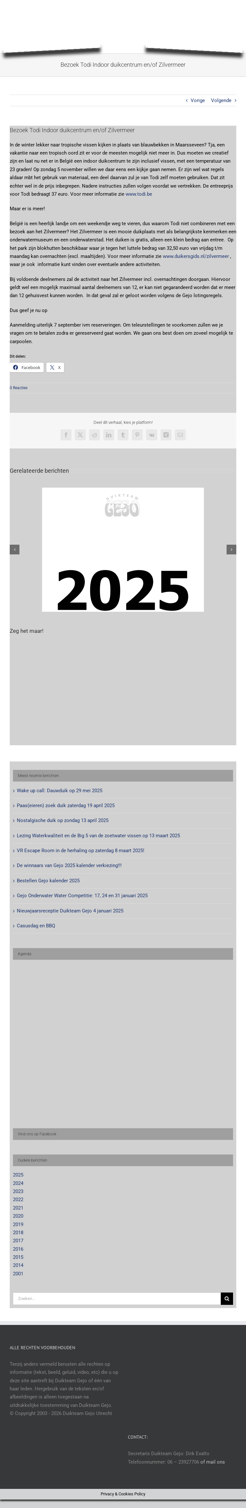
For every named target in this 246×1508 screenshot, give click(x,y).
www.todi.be (139, 194)
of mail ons (212, 1462)
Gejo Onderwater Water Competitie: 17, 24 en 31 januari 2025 (82, 896)
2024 (18, 1183)
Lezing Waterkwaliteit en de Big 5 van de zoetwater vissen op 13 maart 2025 (98, 836)
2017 (18, 1241)
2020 (18, 1216)
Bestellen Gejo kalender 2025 (48, 881)
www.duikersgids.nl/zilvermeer (196, 256)
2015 (18, 1257)
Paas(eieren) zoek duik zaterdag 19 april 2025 (66, 805)
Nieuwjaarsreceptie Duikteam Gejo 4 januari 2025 (70, 911)
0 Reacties (19, 388)
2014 (18, 1265)
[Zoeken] (227, 1299)
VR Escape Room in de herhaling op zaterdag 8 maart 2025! (80, 850)
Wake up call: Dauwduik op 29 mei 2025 (59, 791)
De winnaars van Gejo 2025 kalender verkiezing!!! (69, 865)
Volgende (221, 100)
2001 (18, 1274)
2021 (18, 1208)
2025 (18, 1175)
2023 (18, 1191)
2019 (18, 1224)
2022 (18, 1199)
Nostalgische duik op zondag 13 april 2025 (62, 820)
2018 (18, 1232)
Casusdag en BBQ (36, 926)
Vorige (198, 100)
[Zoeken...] (117, 1299)
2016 (18, 1249)
